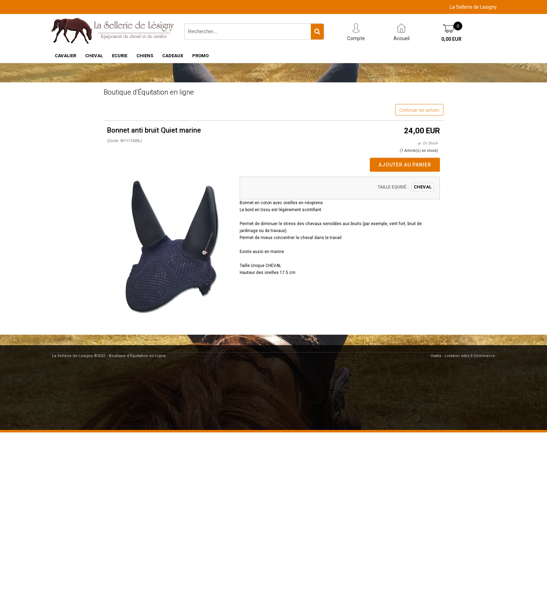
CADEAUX (172, 55)
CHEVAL (94, 55)
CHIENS (144, 55)
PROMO (200, 55)
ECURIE (119, 55)
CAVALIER (65, 55)
